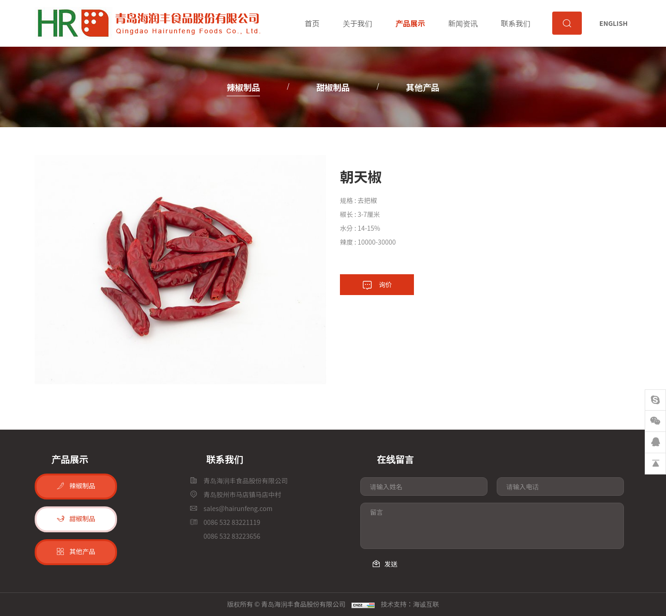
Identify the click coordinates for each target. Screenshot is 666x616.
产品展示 (409, 23)
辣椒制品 (243, 87)
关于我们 (356, 23)
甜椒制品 (333, 87)
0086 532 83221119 (232, 522)
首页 (311, 23)
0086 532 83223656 (232, 536)
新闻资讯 (462, 23)
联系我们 (515, 23)
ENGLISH (613, 23)
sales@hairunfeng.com (238, 508)
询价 (385, 284)
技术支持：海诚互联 (410, 604)
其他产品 (422, 87)
